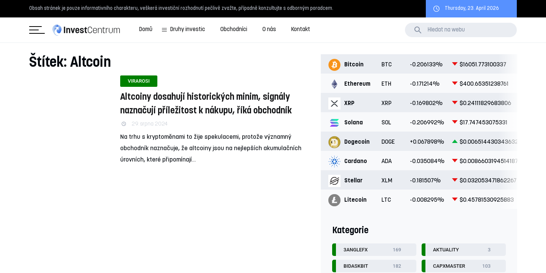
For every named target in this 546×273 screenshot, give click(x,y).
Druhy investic (187, 30)
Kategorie (35, 30)
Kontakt (300, 30)
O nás (269, 30)
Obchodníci (233, 30)
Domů (145, 30)
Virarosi (139, 81)
